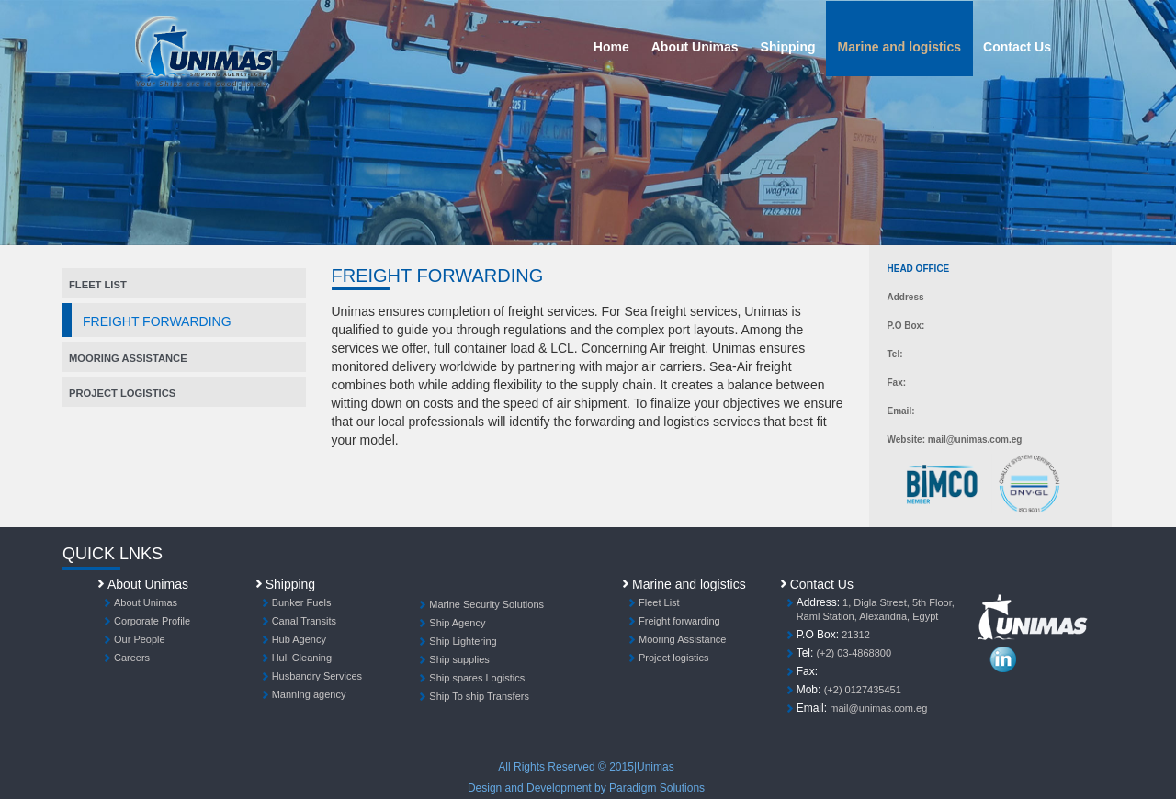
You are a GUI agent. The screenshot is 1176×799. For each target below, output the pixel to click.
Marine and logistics (900, 46)
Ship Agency (457, 622)
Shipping (788, 46)
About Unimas (695, 46)
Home (611, 46)
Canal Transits (304, 620)
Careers (132, 657)
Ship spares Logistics (477, 677)
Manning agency (309, 694)
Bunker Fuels (302, 602)
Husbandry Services (317, 675)
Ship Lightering (462, 641)
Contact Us (1017, 46)
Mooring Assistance (128, 358)
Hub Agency (299, 639)
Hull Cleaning (302, 657)
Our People (139, 639)
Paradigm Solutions (657, 788)
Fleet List (659, 602)
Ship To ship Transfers (479, 696)
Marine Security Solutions (486, 604)
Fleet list (98, 284)
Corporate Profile (152, 620)
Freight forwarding (679, 620)
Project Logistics (122, 393)
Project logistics (673, 657)
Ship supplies (459, 659)
